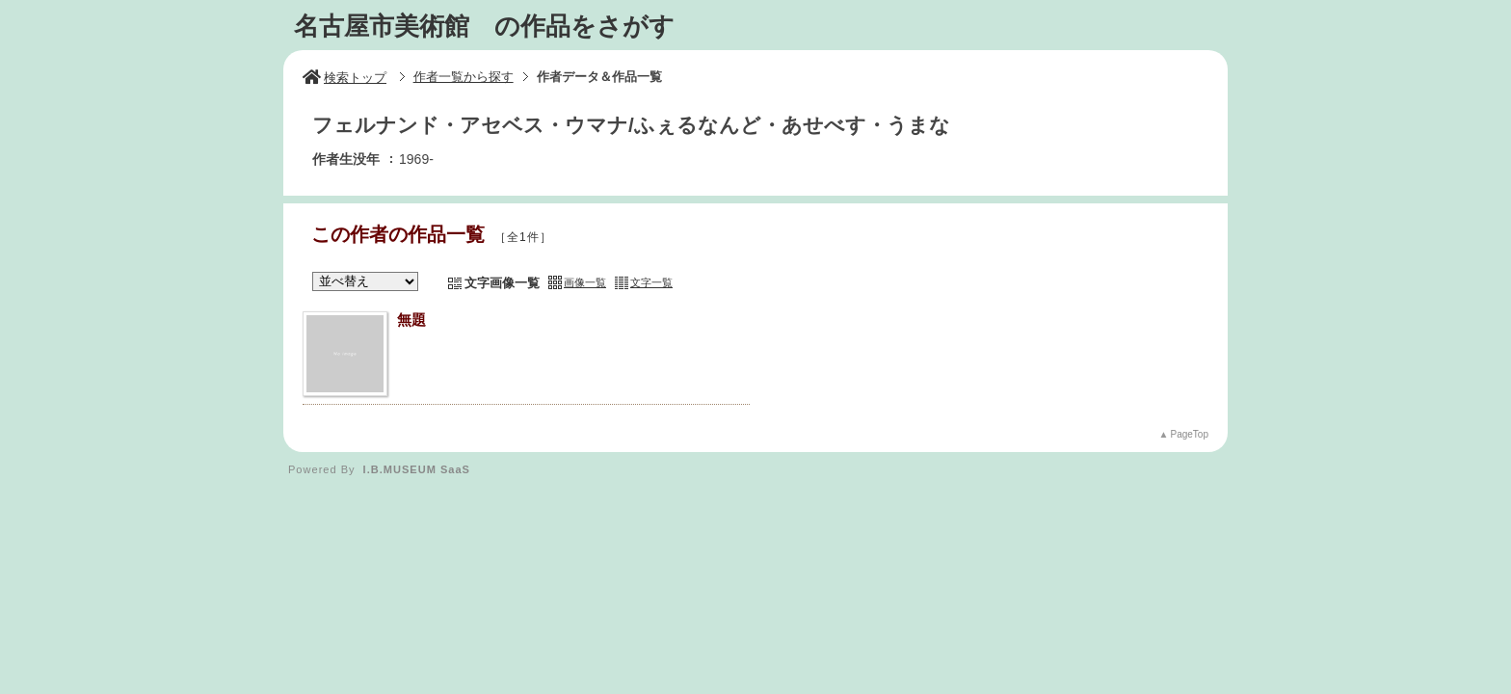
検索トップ (344, 77)
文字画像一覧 (502, 283)
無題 (411, 319)
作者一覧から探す (463, 76)
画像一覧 (585, 282)
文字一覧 (651, 282)
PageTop (1189, 434)
